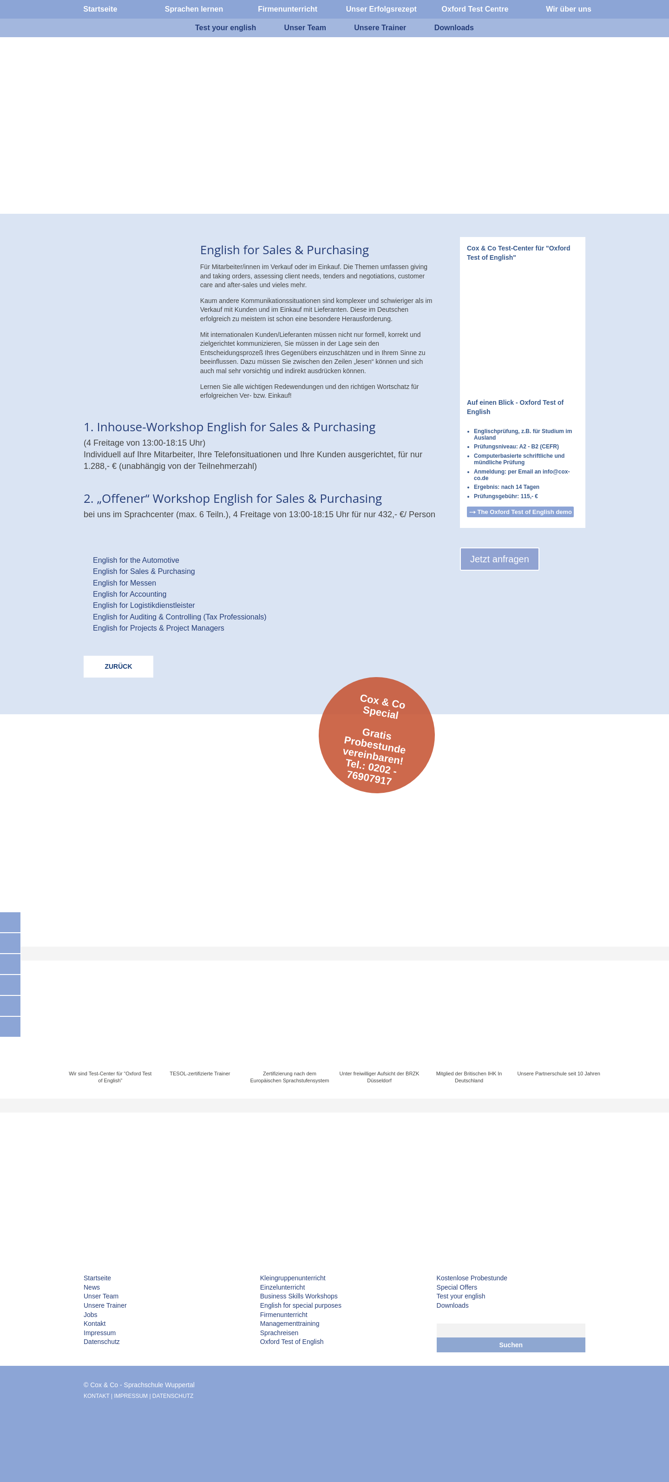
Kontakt (94, 1323)
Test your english (461, 1296)
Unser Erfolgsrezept (381, 9)
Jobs (91, 1314)
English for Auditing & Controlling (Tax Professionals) (180, 617)
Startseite (97, 1278)
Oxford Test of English (292, 1341)
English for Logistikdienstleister (144, 605)
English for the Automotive (136, 560)
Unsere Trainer (105, 1305)
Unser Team (101, 1296)
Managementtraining (290, 1323)
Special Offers (457, 1287)
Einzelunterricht (282, 1287)
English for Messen (124, 583)
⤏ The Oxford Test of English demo (520, 511)
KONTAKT (97, 1396)
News (92, 1287)
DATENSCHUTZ (172, 1396)
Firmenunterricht (284, 1314)
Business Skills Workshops (299, 1296)
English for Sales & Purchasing (144, 571)
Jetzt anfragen (499, 559)
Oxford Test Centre (475, 9)
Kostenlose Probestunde (472, 1278)
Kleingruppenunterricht (293, 1278)
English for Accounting (129, 594)
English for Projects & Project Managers (158, 628)
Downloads (453, 1305)
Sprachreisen (279, 1333)
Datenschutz (102, 1341)
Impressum (100, 1333)
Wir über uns (568, 9)
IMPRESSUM (131, 1396)
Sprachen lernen (194, 9)
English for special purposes (300, 1305)
